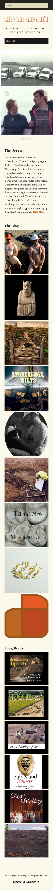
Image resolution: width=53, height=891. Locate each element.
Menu (12, 41)
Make (14, 876)
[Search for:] (26, 5)
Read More (38, 212)
